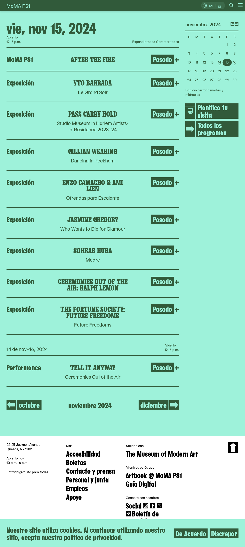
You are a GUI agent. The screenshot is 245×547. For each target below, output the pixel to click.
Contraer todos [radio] (167, 41)
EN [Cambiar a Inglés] (210, 5)
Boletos (76, 462)
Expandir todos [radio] (143, 41)
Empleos (77, 487)
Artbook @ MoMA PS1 (154, 475)
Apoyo (74, 496)
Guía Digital (141, 483)
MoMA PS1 (18, 5)
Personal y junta (87, 479)
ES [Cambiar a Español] (219, 5)
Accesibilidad (83, 453)
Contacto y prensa (90, 470)
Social (133, 505)
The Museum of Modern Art (162, 453)
